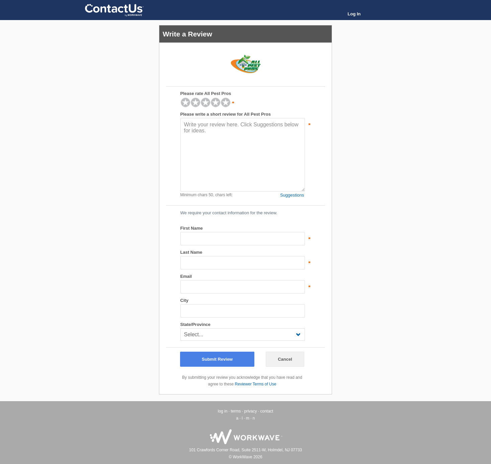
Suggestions (292, 195)
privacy (250, 411)
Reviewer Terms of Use (255, 384)
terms (236, 411)
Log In (354, 13)
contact (266, 411)
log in (223, 411)
